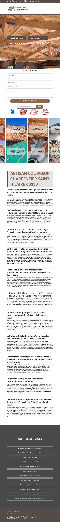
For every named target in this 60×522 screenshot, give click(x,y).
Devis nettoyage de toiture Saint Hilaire (30, 476)
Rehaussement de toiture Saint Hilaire (30, 485)
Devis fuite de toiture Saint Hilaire (30, 462)
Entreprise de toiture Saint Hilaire (30, 494)
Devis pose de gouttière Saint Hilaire (30, 480)
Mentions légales (28, 519)
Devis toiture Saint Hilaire (30, 471)
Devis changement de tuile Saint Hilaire (30, 466)
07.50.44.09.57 (32, 1)
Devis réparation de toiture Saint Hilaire (30, 489)
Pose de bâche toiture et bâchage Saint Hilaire (30, 453)
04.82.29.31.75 (14, 1)
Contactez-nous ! (37, 38)
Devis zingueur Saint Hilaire (30, 457)
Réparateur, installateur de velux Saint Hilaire (30, 448)
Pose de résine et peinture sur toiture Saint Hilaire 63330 (30, 498)
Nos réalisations (16, 38)
